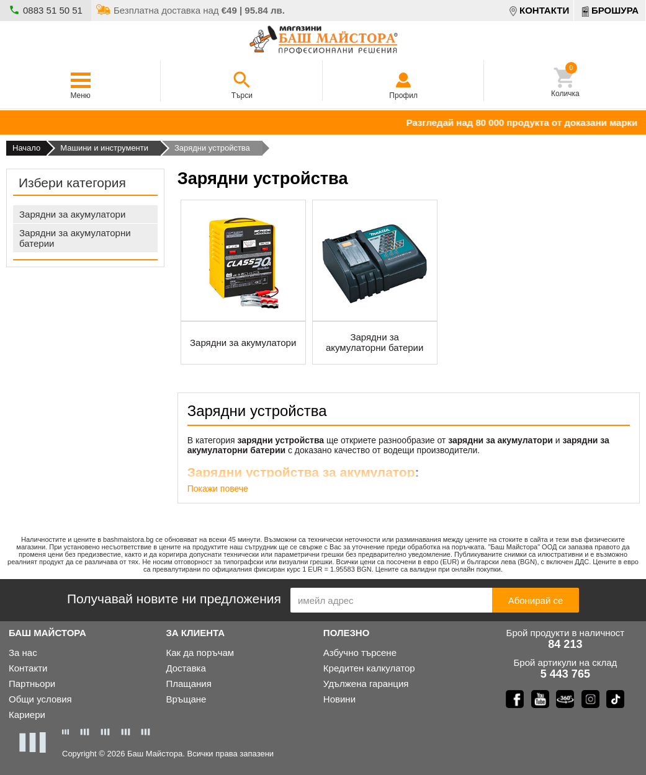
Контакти (28, 668)
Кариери (27, 714)
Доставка (185, 668)
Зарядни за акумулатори (72, 214)
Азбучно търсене (360, 652)
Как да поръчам (200, 652)
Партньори (32, 683)
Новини (339, 699)
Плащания (188, 683)
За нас (23, 652)
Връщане (186, 699)
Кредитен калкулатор (369, 668)
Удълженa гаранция (366, 683)
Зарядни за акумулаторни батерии (75, 238)
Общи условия (40, 699)
